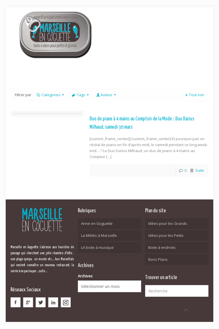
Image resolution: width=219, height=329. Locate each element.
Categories (51, 94)
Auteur (106, 94)
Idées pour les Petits (166, 235)
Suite (199, 170)
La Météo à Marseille (99, 235)
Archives (85, 275)
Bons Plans (158, 259)
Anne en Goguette (97, 223)
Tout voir (194, 94)
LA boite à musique (97, 247)
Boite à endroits (162, 247)
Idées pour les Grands (167, 223)
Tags (80, 94)
